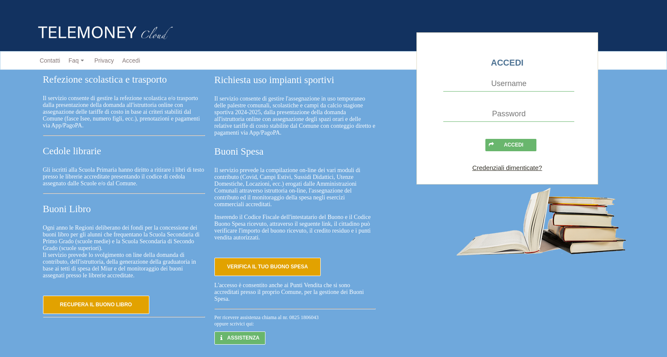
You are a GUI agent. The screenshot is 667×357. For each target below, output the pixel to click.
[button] (96, 305)
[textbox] (508, 84)
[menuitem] (48, 60)
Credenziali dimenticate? (507, 167)
